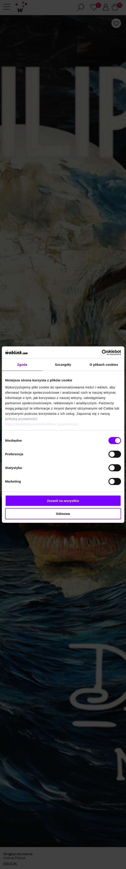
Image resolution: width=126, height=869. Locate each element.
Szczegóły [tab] (63, 364)
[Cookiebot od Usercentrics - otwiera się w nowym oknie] (101, 352)
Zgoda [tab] (22, 364)
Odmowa (63, 514)
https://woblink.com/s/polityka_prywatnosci (41, 424)
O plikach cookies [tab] (104, 364)
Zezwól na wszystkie (63, 501)
